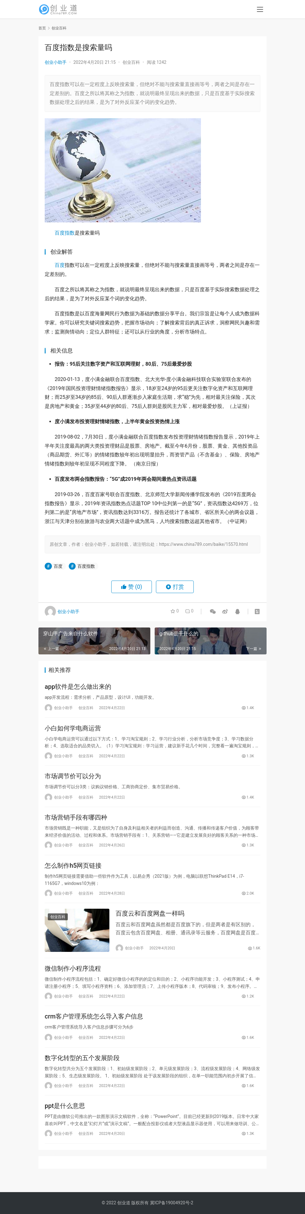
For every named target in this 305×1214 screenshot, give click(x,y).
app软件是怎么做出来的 (78, 687)
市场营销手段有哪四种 (76, 821)
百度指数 (65, 233)
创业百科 (131, 62)
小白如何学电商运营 (73, 730)
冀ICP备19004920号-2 (171, 1202)
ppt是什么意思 (65, 1116)
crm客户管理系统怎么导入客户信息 (94, 1025)
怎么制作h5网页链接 (73, 870)
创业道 (123, 1202)
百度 (60, 265)
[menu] (260, 10)
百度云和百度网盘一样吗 (150, 919)
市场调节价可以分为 (73, 779)
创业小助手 (56, 62)
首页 (42, 28)
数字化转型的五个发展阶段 (82, 1067)
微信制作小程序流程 (73, 975)
